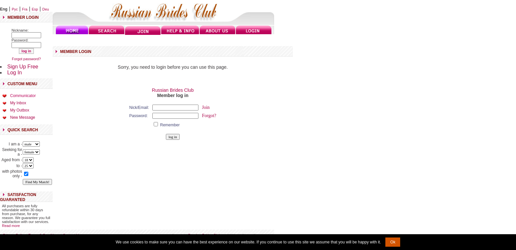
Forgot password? (26, 59)
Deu (45, 9)
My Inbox (18, 103)
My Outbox (19, 110)
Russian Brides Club (173, 90)
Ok (392, 242)
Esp (35, 9)
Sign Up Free (22, 66)
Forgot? (209, 115)
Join (206, 107)
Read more (11, 226)
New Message (22, 117)
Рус (15, 9)
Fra (25, 9)
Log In (14, 72)
